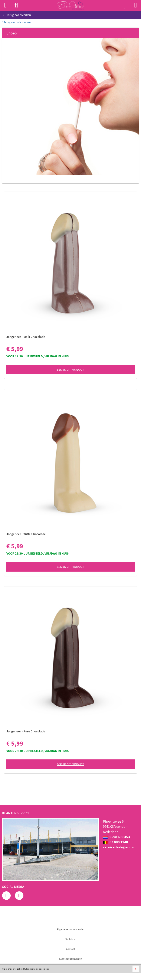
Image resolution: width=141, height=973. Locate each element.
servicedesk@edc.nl (119, 847)
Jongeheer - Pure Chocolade (25, 731)
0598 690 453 (116, 837)
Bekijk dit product (70, 369)
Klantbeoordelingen (70, 958)
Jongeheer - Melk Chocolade (25, 337)
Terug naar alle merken (16, 22)
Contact (70, 949)
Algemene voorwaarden (70, 929)
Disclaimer (71, 939)
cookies (45, 968)
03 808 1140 (115, 842)
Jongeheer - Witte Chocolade (26, 534)
